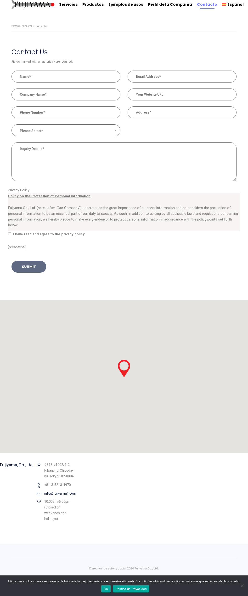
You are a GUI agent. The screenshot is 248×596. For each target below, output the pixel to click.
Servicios (68, 4)
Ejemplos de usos (125, 4)
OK (106, 589)
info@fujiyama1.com (60, 493)
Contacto (207, 4)
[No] (242, 585)
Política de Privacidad (131, 589)
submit (29, 267)
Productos (93, 4)
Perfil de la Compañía (170, 4)
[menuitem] (233, 4)
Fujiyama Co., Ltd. (147, 568)
